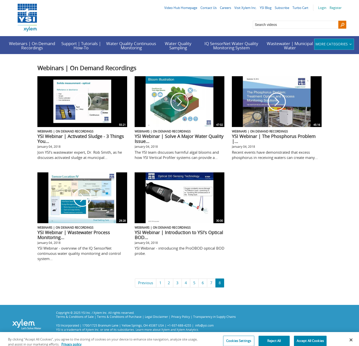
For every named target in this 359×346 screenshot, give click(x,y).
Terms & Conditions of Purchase (119, 317)
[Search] (342, 25)
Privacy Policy (180, 317)
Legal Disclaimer (156, 317)
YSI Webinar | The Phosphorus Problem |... (274, 138)
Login (322, 7)
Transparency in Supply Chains (214, 317)
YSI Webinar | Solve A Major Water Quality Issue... (179, 138)
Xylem (165, 330)
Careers (225, 7)
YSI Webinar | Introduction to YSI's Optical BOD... (179, 234)
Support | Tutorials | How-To (81, 46)
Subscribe (282, 7)
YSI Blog (265, 7)
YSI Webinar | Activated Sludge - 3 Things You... (80, 138)
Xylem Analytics (187, 330)
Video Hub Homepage (180, 7)
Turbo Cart (300, 7)
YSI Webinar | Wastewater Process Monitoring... (73, 234)
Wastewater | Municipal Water (290, 46)
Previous (145, 282)
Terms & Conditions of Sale (75, 317)
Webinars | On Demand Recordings (32, 46)
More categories (334, 44)
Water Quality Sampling (178, 46)
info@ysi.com (204, 325)
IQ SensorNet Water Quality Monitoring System (231, 46)
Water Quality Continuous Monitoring (131, 46)
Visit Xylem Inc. (245, 7)
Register (336, 7)
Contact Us (208, 7)
